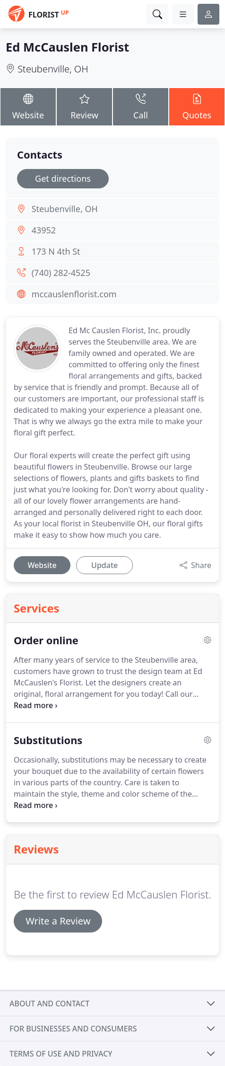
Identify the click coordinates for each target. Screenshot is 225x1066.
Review (84, 106)
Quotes (197, 106)
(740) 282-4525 (61, 272)
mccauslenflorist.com (74, 294)
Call (141, 106)
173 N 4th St (56, 251)
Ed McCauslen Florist (67, 47)
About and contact (49, 1003)
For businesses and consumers (73, 1028)
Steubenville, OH (52, 68)
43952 (44, 230)
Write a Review (58, 921)
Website (28, 106)
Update (104, 565)
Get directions (63, 178)
